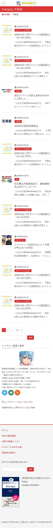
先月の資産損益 (9, 436)
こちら (25, 402)
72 (17, 330)
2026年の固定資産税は (26, 126)
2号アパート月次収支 (23, 61)
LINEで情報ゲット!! (10, 441)
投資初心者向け (9, 453)
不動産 (18, 91)
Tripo (33, 407)
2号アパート (20, 240)
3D (17, 179)
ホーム (5, 430)
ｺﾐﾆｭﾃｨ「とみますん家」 (13, 447)
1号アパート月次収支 (23, 30)
